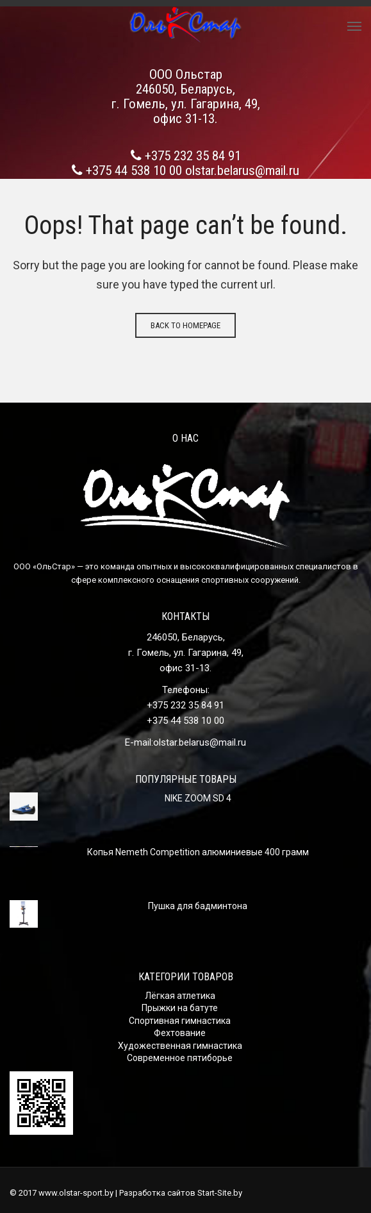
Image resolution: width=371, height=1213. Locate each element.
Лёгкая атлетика (180, 996)
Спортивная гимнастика (180, 1021)
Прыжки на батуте (180, 1008)
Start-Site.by (219, 1193)
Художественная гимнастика (180, 1046)
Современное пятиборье (180, 1058)
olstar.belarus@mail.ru (242, 170)
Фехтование (180, 1033)
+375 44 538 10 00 (134, 170)
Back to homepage (185, 325)
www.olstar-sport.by (75, 1193)
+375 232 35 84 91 (193, 155)
